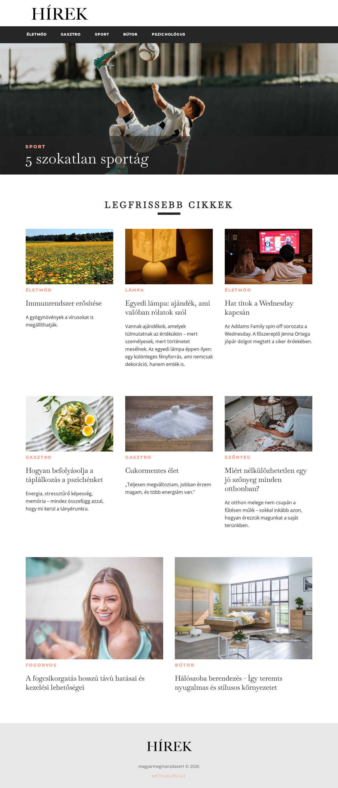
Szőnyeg (238, 457)
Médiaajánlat (169, 776)
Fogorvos (41, 665)
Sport (35, 146)
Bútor (184, 665)
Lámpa (134, 290)
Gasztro (39, 457)
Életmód (39, 290)
